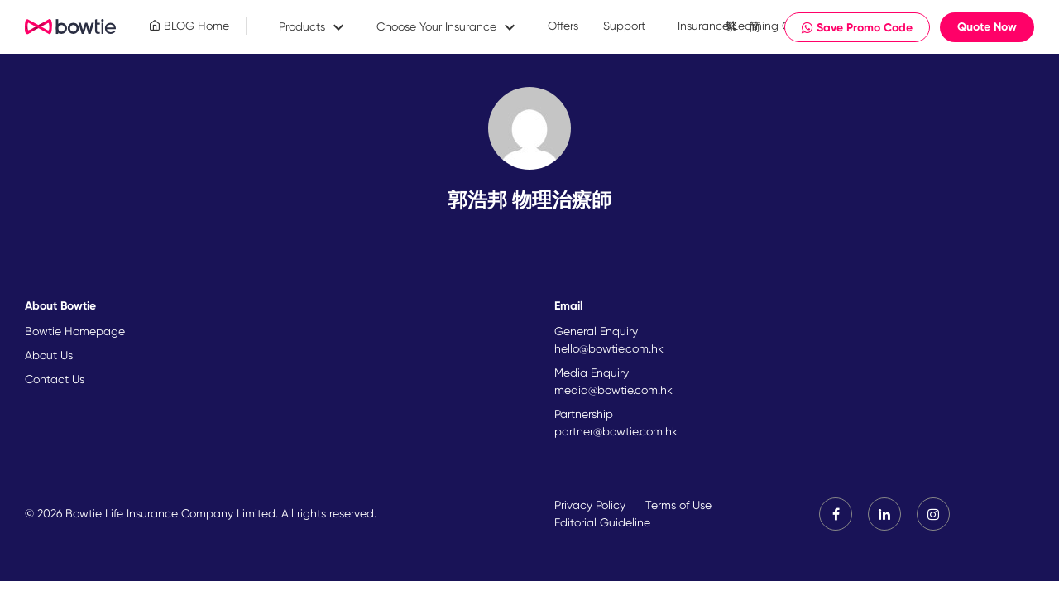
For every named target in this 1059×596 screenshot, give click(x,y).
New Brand (71, 27)
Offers (563, 25)
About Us (49, 355)
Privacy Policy (589, 505)
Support (624, 25)
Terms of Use (678, 505)
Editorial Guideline (602, 522)
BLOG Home (189, 25)
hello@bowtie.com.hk (609, 348)
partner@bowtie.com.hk (616, 431)
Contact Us (54, 379)
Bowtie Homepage (75, 331)
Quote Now (987, 27)
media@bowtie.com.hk (613, 390)
